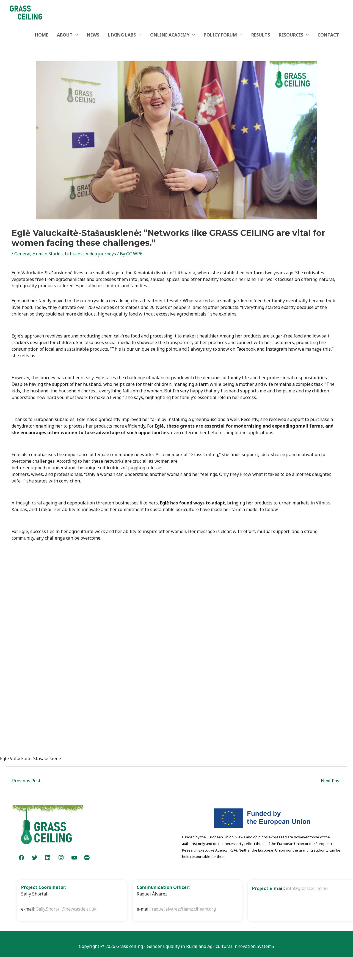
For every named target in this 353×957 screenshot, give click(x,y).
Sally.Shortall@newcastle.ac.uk (67, 909)
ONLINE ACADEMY (169, 35)
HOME (41, 35)
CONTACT (328, 35)
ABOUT (65, 35)
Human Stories (48, 254)
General (22, 254)
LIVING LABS (122, 35)
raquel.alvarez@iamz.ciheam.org (185, 909)
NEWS (93, 35)
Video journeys (103, 254)
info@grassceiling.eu (307, 888)
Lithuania (76, 254)
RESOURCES (291, 35)
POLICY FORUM (220, 35)
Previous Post (23, 781)
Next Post (333, 781)
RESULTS (260, 35)
